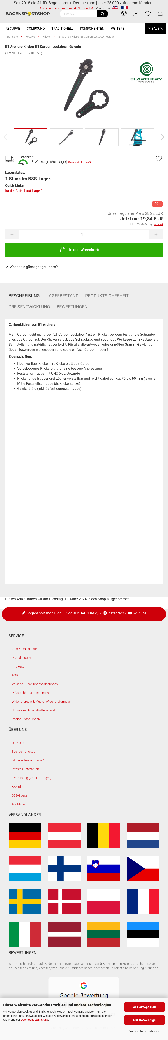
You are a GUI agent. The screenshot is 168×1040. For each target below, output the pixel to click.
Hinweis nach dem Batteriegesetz (34, 710)
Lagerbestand (62, 295)
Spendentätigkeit (23, 751)
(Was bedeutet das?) (79, 162)
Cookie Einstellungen (26, 719)
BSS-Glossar (20, 795)
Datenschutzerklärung (34, 1019)
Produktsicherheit (107, 295)
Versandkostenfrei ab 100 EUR (66, 8)
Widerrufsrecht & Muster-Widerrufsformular (41, 701)
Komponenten (92, 28)
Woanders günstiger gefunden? (34, 267)
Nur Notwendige (144, 1020)
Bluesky (92, 613)
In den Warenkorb (79, 249)
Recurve (13, 28)
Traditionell (62, 28)
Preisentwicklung (29, 306)
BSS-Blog (18, 786)
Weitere (117, 28)
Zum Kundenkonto (24, 649)
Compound (36, 28)
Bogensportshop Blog (43, 613)
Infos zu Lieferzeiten (25, 769)
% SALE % (155, 28)
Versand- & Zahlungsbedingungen (35, 684)
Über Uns (18, 743)
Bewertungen (72, 306)
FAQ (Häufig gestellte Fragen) (31, 778)
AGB (15, 675)
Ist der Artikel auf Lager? (24, 191)
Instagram (115, 613)
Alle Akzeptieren (144, 1007)
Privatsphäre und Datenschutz (32, 693)
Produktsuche (21, 657)
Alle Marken (20, 804)
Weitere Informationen (145, 1031)
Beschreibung (24, 295)
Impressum (19, 666)
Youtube (139, 613)
